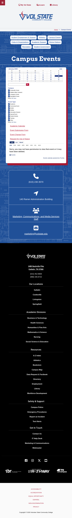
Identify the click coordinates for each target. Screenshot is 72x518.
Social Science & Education (37, 342)
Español (36, 499)
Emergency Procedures (37, 412)
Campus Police (37, 407)
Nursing (37, 337)
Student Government (42, 47)
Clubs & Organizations (20, 42)
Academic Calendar (17, 126)
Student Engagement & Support (23, 37)
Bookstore (37, 365)
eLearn (40, 5)
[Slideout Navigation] (2, 2)
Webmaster (37, 448)
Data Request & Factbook (37, 374)
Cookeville (37, 295)
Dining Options (55, 42)
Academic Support (39, 42)
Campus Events (55, 37)
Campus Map (37, 370)
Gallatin (37, 290)
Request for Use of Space (20, 139)
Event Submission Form (19, 130)
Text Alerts (37, 421)
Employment (37, 384)
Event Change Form (17, 135)
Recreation (26, 47)
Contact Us (37, 434)
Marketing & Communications (37, 443)
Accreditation (36, 492)
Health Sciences (37, 323)
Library (54, 5)
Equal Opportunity (36, 496)
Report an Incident (37, 417)
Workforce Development (37, 393)
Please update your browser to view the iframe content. (35, 75)
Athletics (42, 37)
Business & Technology (37, 318)
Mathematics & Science (37, 332)
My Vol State (24, 5)
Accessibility (36, 489)
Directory (37, 379)
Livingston (37, 299)
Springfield (37, 304)
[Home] (36, 15)
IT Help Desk (37, 438)
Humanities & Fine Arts (37, 327)
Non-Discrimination (36, 503)
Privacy (36, 506)
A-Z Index (37, 356)
